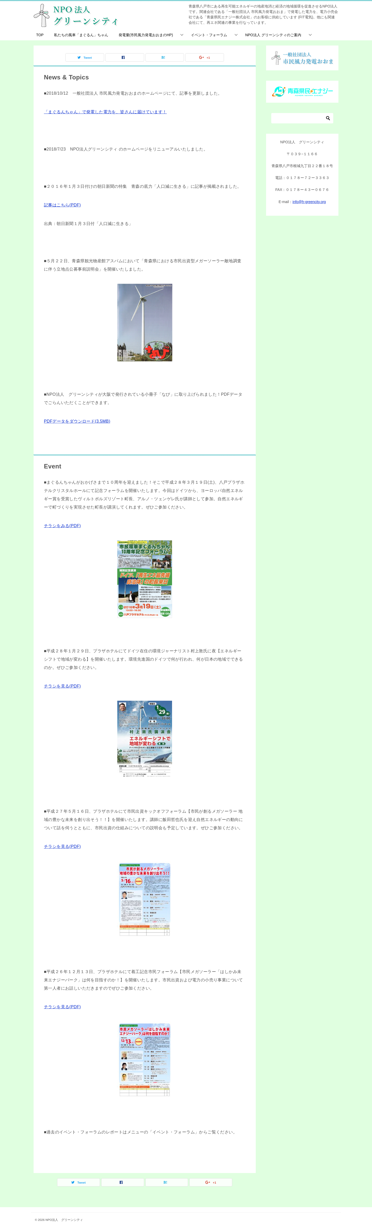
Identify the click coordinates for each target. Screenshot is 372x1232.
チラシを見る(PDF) (62, 686)
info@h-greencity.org (309, 202)
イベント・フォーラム (209, 35)
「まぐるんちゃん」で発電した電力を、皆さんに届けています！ (105, 112)
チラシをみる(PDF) (62, 526)
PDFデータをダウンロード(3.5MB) (77, 421)
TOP (40, 35)
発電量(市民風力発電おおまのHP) (146, 35)
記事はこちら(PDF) (62, 205)
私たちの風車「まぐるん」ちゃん (81, 35)
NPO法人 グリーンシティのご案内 (273, 35)
